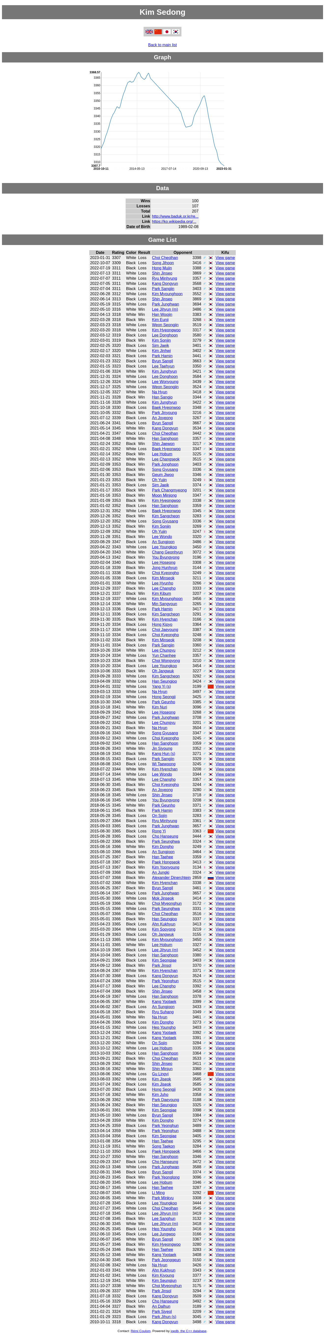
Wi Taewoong (164, 764)
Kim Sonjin (161, 340)
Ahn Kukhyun (163, 924)
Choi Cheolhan (165, 258)
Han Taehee (162, 857)
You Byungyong (165, 557)
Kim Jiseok (161, 1079)
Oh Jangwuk (163, 671)
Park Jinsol (161, 965)
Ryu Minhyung (164, 278)
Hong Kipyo (162, 624)
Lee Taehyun (163, 366)
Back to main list (162, 45)
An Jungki (160, 872)
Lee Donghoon (165, 335)
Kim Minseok (163, 578)
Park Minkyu (163, 1198)
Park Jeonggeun (166, 1260)
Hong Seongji (164, 697)
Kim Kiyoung (163, 1275)
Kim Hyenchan (164, 619)
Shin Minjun (162, 1069)
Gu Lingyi (160, 1074)
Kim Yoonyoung (165, 867)
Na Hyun (159, 392)
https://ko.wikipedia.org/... (174, 221)
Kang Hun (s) (163, 754)
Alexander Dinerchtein (171, 878)
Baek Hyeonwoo (166, 407)
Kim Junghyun (164, 371)
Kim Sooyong (163, 929)
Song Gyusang (165, 469)
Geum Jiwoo (163, 475)
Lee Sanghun (163, 1218)
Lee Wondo (162, 537)
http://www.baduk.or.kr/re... (175, 216)
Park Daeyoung (165, 1100)
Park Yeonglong (165, 1177)
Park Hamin (162, 356)
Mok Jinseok (163, 898)
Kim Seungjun (164, 1280)
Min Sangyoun (164, 604)
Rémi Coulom (141, 1331)
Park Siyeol (162, 1311)
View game (225, 258)
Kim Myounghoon (167, 294)
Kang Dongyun (165, 283)
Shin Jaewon (163, 444)
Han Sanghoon (165, 438)
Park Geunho (163, 702)
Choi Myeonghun (167, 903)
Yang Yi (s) (161, 686)
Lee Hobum (162, 454)
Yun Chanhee (164, 655)
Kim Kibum (161, 593)
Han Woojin (162, 314)
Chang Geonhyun (167, 552)
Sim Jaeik (160, 345)
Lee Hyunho (162, 583)
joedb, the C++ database (189, 1331)
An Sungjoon (163, 542)
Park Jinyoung (164, 413)
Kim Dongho (163, 847)
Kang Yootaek (164, 1001)
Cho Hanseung (165, 836)
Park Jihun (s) (164, 1317)
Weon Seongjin (165, 325)
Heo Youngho (164, 1027)
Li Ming (158, 1193)
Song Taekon (163, 1146)
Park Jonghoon (165, 464)
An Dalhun (161, 1306)
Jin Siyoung (162, 748)
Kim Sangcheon (166, 516)
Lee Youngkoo (164, 547)
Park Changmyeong (169, 490)
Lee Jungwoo (163, 1234)
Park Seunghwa (166, 841)
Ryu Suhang (163, 1012)
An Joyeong (162, 418)
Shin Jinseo (162, 273)
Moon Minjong (164, 495)
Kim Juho (160, 1094)
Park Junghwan (165, 304)
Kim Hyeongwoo (166, 330)
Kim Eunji (160, 320)
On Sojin (159, 816)
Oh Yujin (159, 480)
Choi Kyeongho (165, 573)
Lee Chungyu (163, 650)
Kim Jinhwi (161, 351)
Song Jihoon (163, 263)
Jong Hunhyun (164, 568)
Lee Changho (164, 588)
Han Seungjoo (164, 681)
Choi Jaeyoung (165, 630)
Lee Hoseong (163, 562)
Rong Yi (159, 831)
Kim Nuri (159, 707)
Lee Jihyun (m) (165, 309)
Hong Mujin (162, 268)
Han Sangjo (162, 397)
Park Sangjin (163, 289)
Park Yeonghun (165, 981)
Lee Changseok (165, 459)
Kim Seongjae (164, 960)
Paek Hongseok (166, 862)
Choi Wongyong (166, 661)
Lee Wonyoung (165, 382)
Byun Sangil (162, 361)
